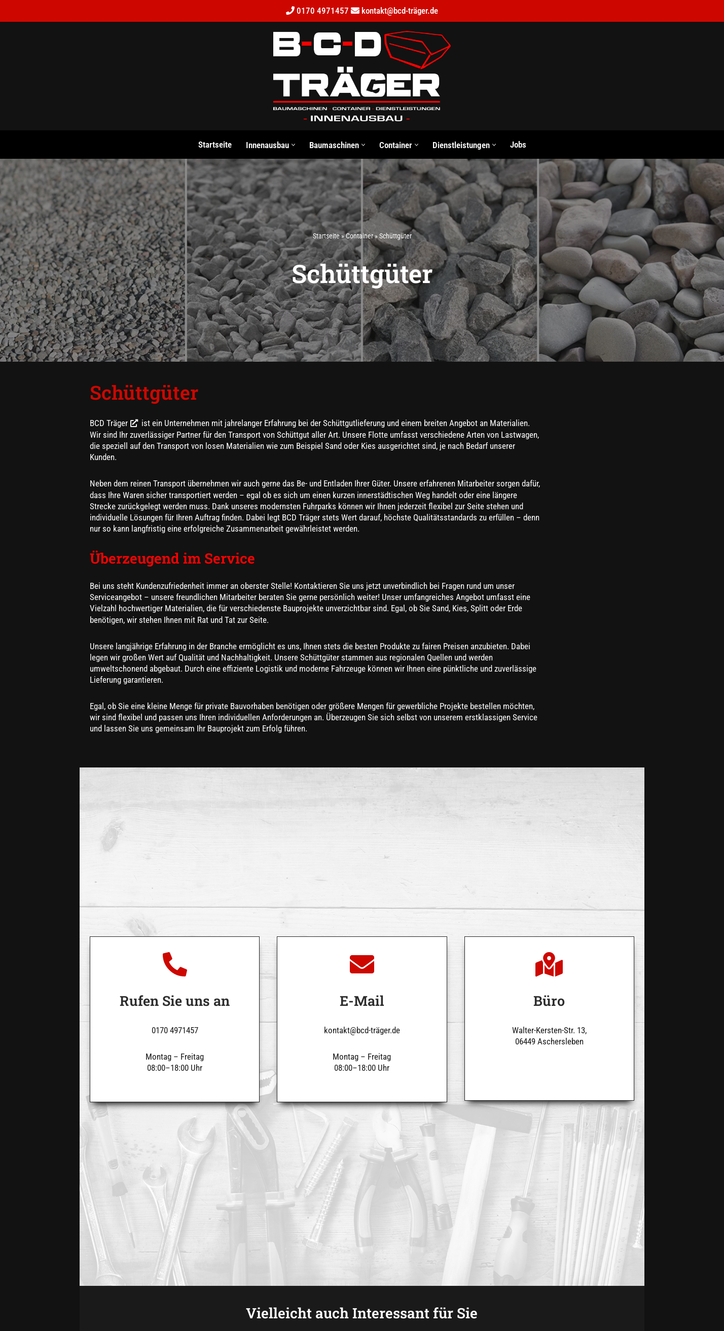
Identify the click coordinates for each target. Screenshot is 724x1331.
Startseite (215, 144)
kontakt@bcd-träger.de (399, 11)
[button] (293, 145)
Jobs (518, 144)
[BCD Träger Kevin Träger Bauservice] (362, 76)
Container (359, 236)
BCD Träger (84, 426)
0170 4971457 (323, 11)
